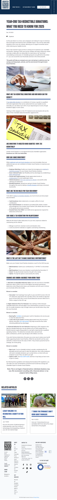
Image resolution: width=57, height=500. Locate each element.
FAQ (15, 461)
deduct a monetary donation (21, 196)
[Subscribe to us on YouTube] (30, 468)
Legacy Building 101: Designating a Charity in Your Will (13, 414)
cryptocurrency (13, 178)
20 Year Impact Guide (29, 7)
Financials (16, 454)
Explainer (11, 36)
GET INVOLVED (43, 7)
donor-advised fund (14, 174)
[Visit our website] (23, 468)
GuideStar (41, 451)
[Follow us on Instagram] (30, 464)
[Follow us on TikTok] (27, 472)
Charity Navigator (39, 448)
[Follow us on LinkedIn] (27, 468)
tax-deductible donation (14, 102)
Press (15, 455)
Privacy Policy (36, 497)
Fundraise (16, 485)
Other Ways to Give (16, 492)
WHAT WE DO (16, 7)
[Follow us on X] (27, 464)
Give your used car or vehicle (28, 180)
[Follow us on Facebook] (23, 464)
